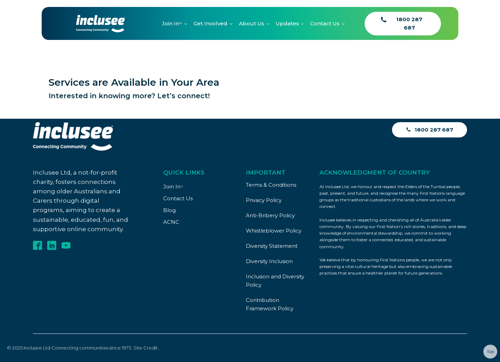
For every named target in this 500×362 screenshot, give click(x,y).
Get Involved (210, 23)
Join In (172, 23)
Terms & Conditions (271, 185)
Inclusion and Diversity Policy (275, 280)
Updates (287, 23)
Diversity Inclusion (269, 261)
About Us (251, 23)
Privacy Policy (264, 200)
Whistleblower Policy (273, 230)
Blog (169, 210)
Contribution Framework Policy (269, 304)
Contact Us (325, 23)
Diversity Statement (272, 246)
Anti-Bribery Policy (270, 215)
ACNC (171, 222)
